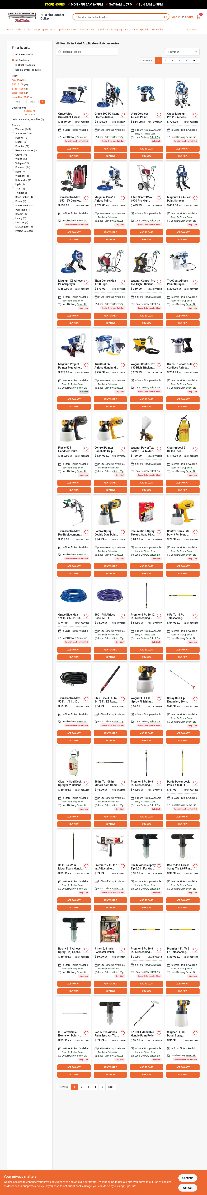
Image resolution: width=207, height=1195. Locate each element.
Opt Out (187, 1187)
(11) (23, 180)
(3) (21, 214)
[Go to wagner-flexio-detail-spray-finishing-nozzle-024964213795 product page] (182, 1038)
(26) (22, 163)
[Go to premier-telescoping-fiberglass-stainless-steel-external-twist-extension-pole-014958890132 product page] (182, 954)
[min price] (18, 102)
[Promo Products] (13, 54)
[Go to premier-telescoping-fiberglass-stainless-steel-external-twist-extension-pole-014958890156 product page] (182, 620)
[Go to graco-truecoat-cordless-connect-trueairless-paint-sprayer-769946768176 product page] (182, 370)
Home (10, 29)
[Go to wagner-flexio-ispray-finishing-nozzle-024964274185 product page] (146, 704)
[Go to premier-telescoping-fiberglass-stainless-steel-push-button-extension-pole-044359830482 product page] (146, 954)
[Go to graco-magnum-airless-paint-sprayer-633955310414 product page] (73, 286)
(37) (21, 154)
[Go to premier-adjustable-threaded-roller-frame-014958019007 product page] (110, 871)
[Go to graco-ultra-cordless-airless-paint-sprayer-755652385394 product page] (146, 119)
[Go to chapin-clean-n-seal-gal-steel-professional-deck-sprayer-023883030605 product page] (182, 453)
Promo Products (24, 54)
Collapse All (29, 111)
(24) (22, 167)
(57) (22, 146)
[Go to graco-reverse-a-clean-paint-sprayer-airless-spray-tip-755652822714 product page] (146, 871)
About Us (192, 29)
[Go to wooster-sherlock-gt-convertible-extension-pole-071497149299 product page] (73, 1038)
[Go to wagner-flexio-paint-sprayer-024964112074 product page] (73, 453)
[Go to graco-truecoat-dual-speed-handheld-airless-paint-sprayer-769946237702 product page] (110, 370)
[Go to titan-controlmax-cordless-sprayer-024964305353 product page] (73, 203)
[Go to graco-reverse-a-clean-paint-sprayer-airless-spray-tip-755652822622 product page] (110, 1038)
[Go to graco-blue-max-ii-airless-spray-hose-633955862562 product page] (73, 620)
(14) (22, 175)
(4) (24, 197)
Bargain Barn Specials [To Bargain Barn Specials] (137, 29)
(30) (21, 158)
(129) (23, 133)
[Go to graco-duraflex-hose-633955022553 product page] (110, 620)
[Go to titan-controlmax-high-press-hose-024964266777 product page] (73, 704)
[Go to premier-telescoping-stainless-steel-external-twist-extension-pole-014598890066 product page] (146, 787)
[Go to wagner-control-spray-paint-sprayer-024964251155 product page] (110, 537)
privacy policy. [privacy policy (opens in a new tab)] (36, 1186)
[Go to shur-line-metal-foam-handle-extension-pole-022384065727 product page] (110, 787)
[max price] (32, 102)
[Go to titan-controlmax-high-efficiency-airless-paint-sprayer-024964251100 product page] (146, 203)
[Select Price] (42, 102)
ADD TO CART (74, 149)
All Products (22, 60)
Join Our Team (87, 29)
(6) (20, 184)
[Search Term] (121, 17)
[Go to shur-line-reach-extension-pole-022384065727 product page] (110, 704)
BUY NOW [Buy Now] (74, 156)
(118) (21, 137)
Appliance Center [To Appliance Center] (67, 29)
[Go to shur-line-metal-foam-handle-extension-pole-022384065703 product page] (73, 871)
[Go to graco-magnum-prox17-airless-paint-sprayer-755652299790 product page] (110, 203)
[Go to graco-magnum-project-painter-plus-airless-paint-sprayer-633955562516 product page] (73, 370)
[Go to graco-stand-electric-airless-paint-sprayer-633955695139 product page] (110, 119)
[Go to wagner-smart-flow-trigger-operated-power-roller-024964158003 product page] (146, 1038)
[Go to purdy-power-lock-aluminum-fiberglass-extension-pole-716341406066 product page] (182, 787)
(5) (20, 188)
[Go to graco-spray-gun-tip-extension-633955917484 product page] (182, 704)
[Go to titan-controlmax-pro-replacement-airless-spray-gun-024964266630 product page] (73, 537)
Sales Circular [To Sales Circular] (23, 29)
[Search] (165, 17)
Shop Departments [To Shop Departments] (44, 29)
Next (194, 60)
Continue (187, 1178)
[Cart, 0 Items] (198, 17)
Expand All (30, 114)
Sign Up (189, 16)
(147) (23, 129)
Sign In (176, 16)
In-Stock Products (25, 65)
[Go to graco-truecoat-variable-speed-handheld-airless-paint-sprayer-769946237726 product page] (182, 286)
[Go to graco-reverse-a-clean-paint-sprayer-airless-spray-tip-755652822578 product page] (73, 954)
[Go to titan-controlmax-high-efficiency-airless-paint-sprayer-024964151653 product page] (110, 286)
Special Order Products (28, 70)
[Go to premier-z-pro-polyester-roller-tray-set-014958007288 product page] (110, 954)
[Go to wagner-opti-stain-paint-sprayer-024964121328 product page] (182, 537)
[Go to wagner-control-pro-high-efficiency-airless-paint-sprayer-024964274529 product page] (146, 370)
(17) (20, 171)
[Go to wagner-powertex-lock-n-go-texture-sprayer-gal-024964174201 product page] (146, 453)
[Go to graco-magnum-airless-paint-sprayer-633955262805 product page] (182, 203)
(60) (21, 142)
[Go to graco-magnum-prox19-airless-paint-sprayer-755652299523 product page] (182, 119)
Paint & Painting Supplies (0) (28, 119)
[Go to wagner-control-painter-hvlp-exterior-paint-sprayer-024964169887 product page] (110, 453)
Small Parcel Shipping (110, 29)
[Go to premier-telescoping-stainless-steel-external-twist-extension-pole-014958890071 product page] (146, 620)
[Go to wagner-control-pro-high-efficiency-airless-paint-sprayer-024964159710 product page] (146, 286)
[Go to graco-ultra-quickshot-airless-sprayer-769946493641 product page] (73, 119)
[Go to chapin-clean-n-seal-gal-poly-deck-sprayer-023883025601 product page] (73, 787)
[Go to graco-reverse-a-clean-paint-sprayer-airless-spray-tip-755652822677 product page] (182, 871)
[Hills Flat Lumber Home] (22, 16)
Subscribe (157, 29)
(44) (27, 150)
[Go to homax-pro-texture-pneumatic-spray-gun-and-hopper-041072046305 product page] (146, 537)
